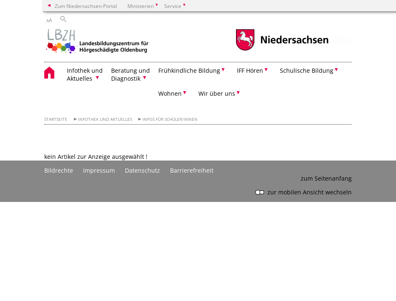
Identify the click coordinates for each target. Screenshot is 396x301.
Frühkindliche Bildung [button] (189, 70)
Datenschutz (142, 170)
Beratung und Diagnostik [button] (130, 74)
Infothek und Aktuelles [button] (85, 74)
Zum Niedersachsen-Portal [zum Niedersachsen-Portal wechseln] (86, 6)
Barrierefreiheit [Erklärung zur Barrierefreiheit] (191, 170)
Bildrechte (58, 170)
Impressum (99, 170)
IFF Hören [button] (250, 70)
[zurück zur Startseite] (96, 42)
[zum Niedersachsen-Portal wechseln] (282, 50)
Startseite (55, 119)
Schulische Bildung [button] (306, 70)
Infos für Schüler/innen (170, 119)
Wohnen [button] (170, 93)
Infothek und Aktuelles (105, 119)
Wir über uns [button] (216, 93)
